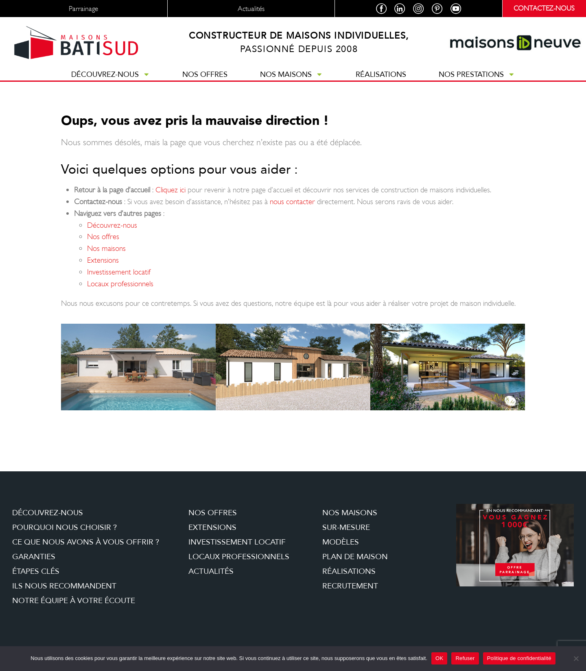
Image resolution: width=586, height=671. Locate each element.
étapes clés (35, 578)
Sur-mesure (346, 534)
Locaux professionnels (120, 291)
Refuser (464, 658)
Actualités (211, 578)
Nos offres (204, 82)
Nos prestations (477, 82)
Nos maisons (291, 82)
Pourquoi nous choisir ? (64, 534)
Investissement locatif (119, 279)
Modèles (340, 549)
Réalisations (381, 82)
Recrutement (350, 593)
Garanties (33, 564)
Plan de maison (355, 564)
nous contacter (292, 209)
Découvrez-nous (110, 82)
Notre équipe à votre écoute (73, 608)
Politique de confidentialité (519, 658)
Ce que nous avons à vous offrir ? (85, 549)
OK (439, 658)
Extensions (103, 267)
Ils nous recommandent (64, 593)
